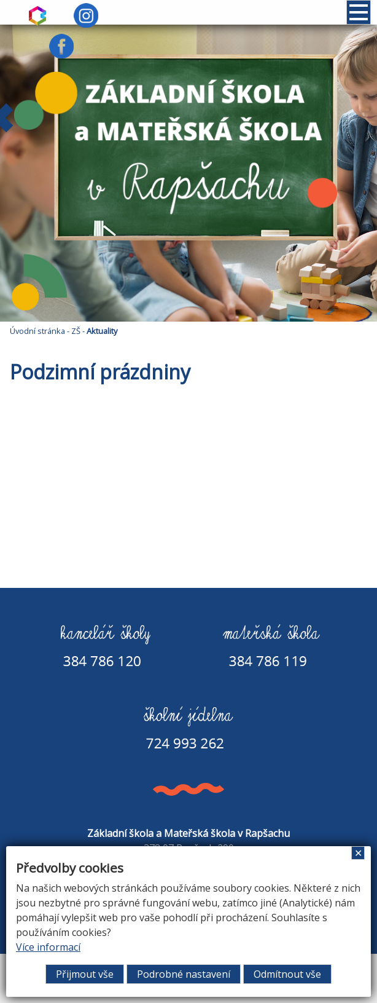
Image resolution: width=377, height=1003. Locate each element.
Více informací (48, 947)
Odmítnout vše (287, 974)
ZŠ (75, 330)
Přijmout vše (85, 974)
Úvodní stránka (37, 330)
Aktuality (102, 330)
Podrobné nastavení (183, 974)
